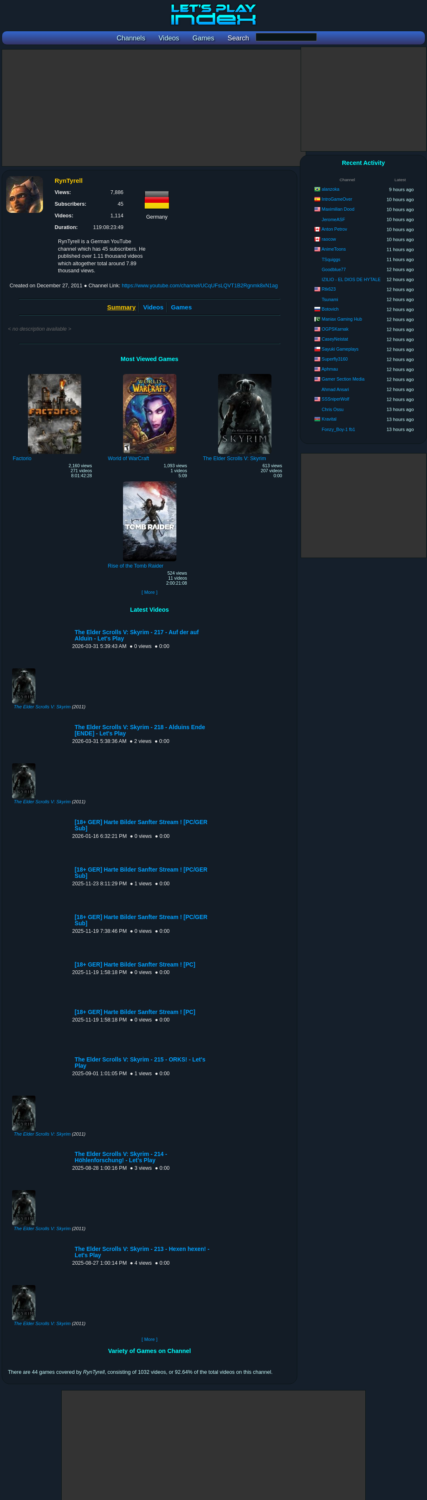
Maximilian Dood (338, 209)
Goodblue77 (334, 269)
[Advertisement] (154, 108)
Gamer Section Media (343, 378)
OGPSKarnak (335, 328)
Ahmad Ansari (335, 389)
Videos (153, 307)
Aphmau (330, 368)
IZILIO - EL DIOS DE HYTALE (351, 279)
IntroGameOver (337, 199)
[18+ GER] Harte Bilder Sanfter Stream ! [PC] (135, 965)
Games (181, 307)
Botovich (330, 308)
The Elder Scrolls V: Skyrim (42, 706)
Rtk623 (329, 289)
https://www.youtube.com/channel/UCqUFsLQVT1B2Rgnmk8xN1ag (200, 286)
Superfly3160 (335, 358)
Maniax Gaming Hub (342, 318)
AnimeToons (334, 249)
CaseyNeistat (335, 338)
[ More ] (149, 592)
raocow (329, 239)
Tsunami (330, 299)
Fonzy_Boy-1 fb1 (338, 429)
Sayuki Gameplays (340, 348)
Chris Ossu (333, 409)
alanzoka (330, 189)
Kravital (329, 418)
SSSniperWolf (335, 398)
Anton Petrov (334, 229)
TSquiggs (331, 259)
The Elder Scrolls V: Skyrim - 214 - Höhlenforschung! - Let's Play (121, 1157)
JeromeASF (333, 219)
